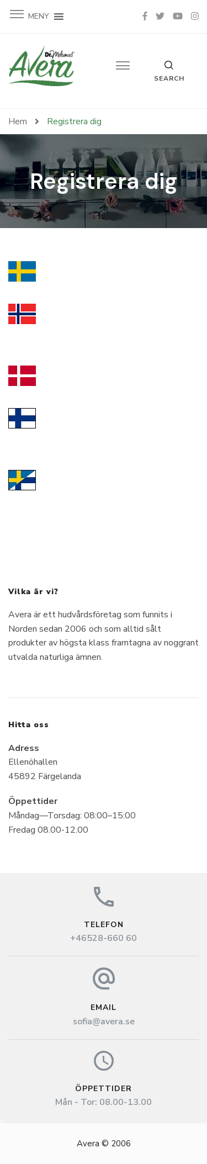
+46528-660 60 (103, 938)
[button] (38, 17)
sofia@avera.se (104, 1021)
